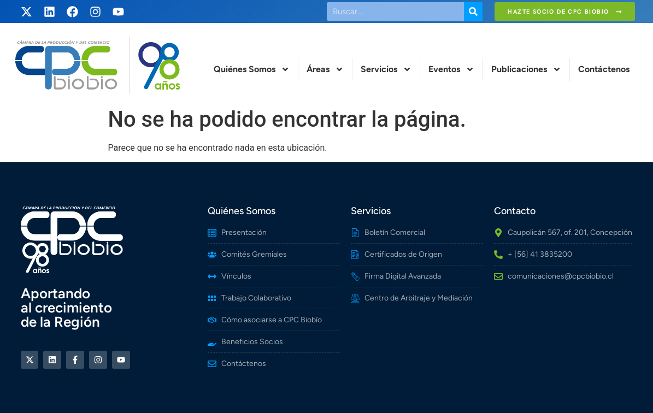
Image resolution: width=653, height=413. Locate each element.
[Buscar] (473, 11)
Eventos (451, 69)
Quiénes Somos (252, 69)
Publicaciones (526, 69)
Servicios (386, 69)
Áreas (325, 69)
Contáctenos (604, 69)
